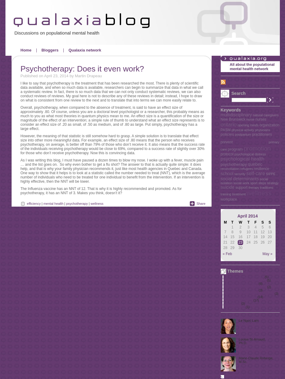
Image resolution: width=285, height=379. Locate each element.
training (226, 194)
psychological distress (250, 154)
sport (253, 183)
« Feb (227, 254)
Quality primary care (239, 300)
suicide (228, 187)
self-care (255, 173)
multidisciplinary (236, 114)
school (227, 173)
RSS (230, 82)
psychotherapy (234, 164)
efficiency (34, 203)
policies (227, 134)
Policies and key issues (241, 297)
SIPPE (270, 174)
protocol (227, 154)
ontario (229, 124)
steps (262, 183)
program (235, 149)
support (241, 187)
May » (268, 254)
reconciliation (230, 169)
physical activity (243, 130)
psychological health (242, 158)
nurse (250, 119)
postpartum (243, 134)
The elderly (233, 303)
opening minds (248, 125)
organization (269, 125)
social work (241, 183)
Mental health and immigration (246, 280)
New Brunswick (233, 119)
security (240, 174)
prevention (251, 141)
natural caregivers (266, 115)
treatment (239, 194)
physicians (262, 130)
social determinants (240, 178)
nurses (260, 119)
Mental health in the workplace (246, 287)
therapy (253, 187)
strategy (273, 183)
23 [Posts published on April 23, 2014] (240, 242)
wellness (259, 193)
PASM (226, 130)
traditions (266, 187)
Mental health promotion (242, 290)
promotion (257, 148)
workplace (229, 199)
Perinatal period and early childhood (250, 293)
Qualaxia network (85, 50)
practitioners (262, 134)
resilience (261, 169)
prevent (227, 142)
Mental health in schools (242, 283)
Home (26, 50)
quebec (255, 164)
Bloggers (50, 50)
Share (200, 203)
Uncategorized (235, 307)
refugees (246, 169)
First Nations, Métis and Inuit (245, 277)
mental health (53, 203)
